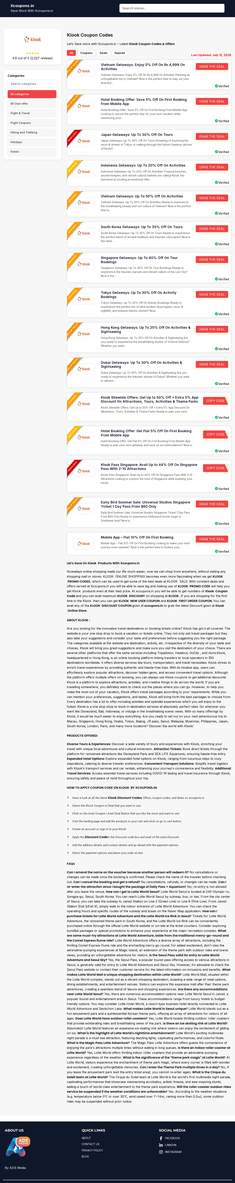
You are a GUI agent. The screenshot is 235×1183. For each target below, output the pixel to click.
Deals (103, 53)
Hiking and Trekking (24, 132)
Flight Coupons (21, 122)
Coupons (86, 53)
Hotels (15, 151)
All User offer (19, 103)
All (71, 53)
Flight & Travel (20, 113)
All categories (20, 94)
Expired (120, 53)
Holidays (16, 142)
